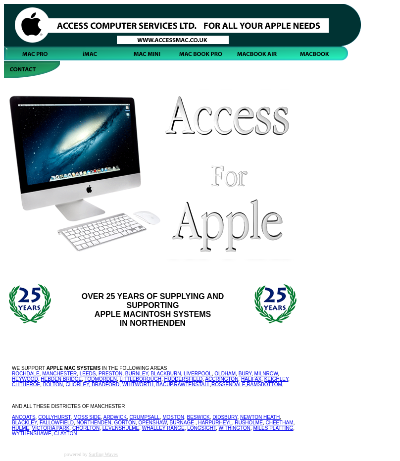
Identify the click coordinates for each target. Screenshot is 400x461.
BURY (245, 373)
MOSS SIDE (87, 417)
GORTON (125, 422)
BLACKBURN (165, 373)
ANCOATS (24, 417)
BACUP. (165, 384)
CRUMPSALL (145, 417)
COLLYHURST (54, 417)
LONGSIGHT (201, 428)
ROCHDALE (26, 373)
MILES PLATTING (273, 428)
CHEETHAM (279, 422)
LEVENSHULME (120, 428)
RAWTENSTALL (192, 384)
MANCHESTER (59, 373)
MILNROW (266, 373)
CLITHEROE (26, 384)
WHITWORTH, (138, 384)
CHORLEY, (79, 384)
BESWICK (198, 417)
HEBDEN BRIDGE (61, 379)
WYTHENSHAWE (31, 433)
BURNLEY (136, 373)
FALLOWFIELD (57, 422)
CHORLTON (86, 428)
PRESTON (110, 373)
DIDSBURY (224, 417)
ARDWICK (115, 417)
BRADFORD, (106, 384)
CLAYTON (65, 433)
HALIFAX (251, 379)
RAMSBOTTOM (264, 384)
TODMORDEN (101, 379)
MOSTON (173, 417)
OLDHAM (225, 373)
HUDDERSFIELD (183, 379)
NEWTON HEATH (260, 417)
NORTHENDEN (93, 422)
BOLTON (53, 384)
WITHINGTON (234, 428)
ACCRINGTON (221, 379)
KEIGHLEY (276, 379)
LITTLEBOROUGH (140, 379)
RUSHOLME (249, 422)
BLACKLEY (24, 422)
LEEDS (88, 373)
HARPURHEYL (215, 422)
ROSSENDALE (228, 384)
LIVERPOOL (198, 373)
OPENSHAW (152, 422)
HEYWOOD (25, 379)
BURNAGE (181, 422)
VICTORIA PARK (51, 428)
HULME (20, 428)
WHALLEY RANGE (163, 428)
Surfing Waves (103, 454)
